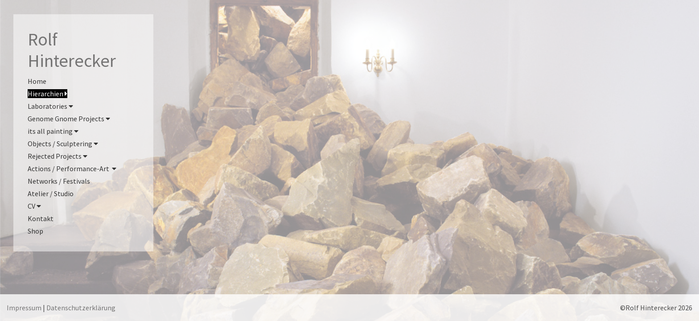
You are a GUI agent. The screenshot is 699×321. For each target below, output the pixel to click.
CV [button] (34, 206)
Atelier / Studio (51, 193)
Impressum (24, 307)
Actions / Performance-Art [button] (72, 168)
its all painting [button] (53, 131)
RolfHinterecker (72, 50)
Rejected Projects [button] (57, 156)
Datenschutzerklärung (80, 307)
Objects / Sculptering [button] (63, 143)
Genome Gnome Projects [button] (69, 118)
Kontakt (40, 218)
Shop (35, 230)
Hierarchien (47, 93)
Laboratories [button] (50, 106)
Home (37, 81)
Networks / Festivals (59, 181)
